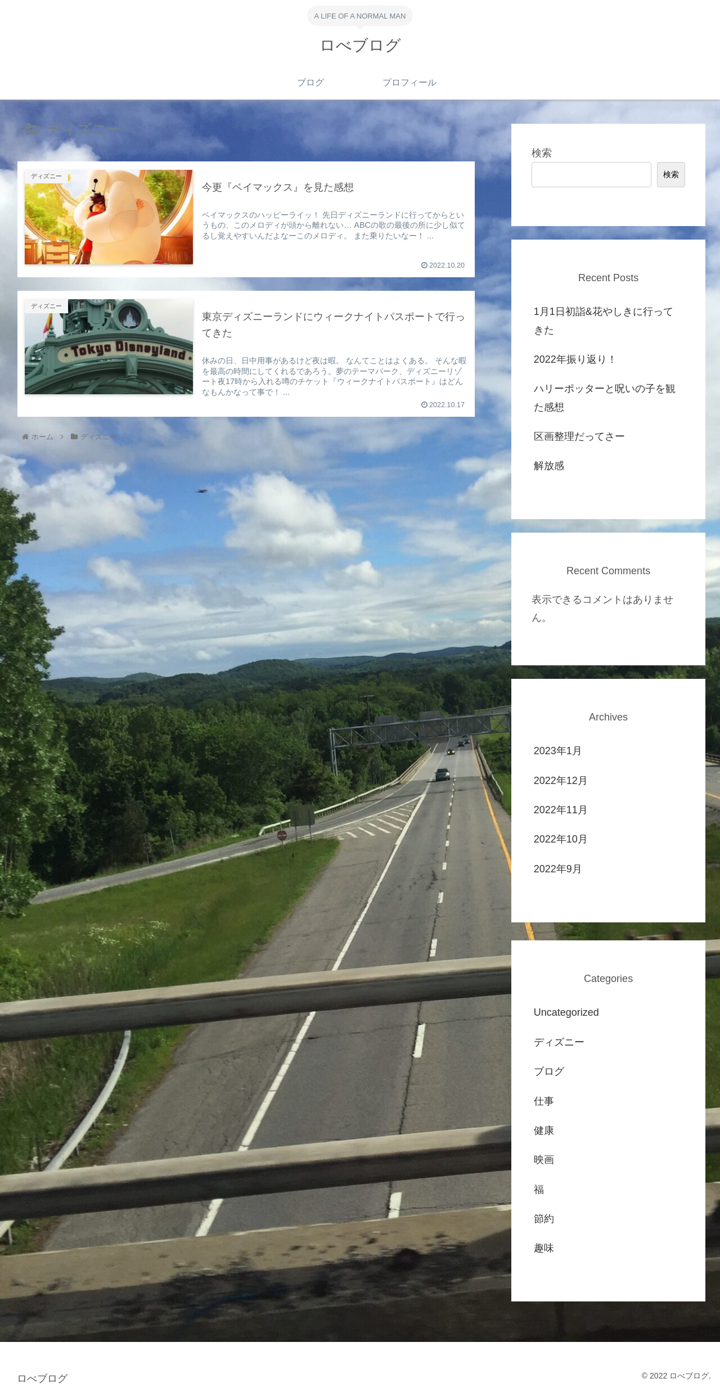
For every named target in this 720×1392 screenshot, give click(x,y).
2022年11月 (561, 810)
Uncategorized (566, 1012)
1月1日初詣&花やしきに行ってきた (603, 320)
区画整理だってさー (579, 436)
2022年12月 (561, 780)
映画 (544, 1159)
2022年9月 (558, 869)
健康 (544, 1130)
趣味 (544, 1248)
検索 (542, 153)
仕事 (544, 1101)
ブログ (549, 1071)
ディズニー (559, 1042)
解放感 (549, 465)
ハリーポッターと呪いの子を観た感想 (605, 397)
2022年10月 (561, 839)
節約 (544, 1218)
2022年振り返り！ (575, 359)
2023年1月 (558, 750)
